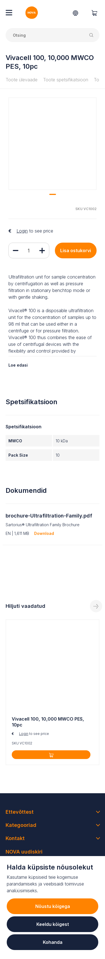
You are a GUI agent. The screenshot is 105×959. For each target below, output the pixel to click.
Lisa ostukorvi (75, 250)
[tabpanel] (52, 692)
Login (22, 231)
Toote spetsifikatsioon (65, 79)
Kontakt (15, 838)
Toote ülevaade (22, 79)
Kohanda (52, 942)
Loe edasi (18, 365)
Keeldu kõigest (52, 924)
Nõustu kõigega (52, 906)
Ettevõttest (20, 812)
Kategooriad (21, 825)
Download (44, 533)
